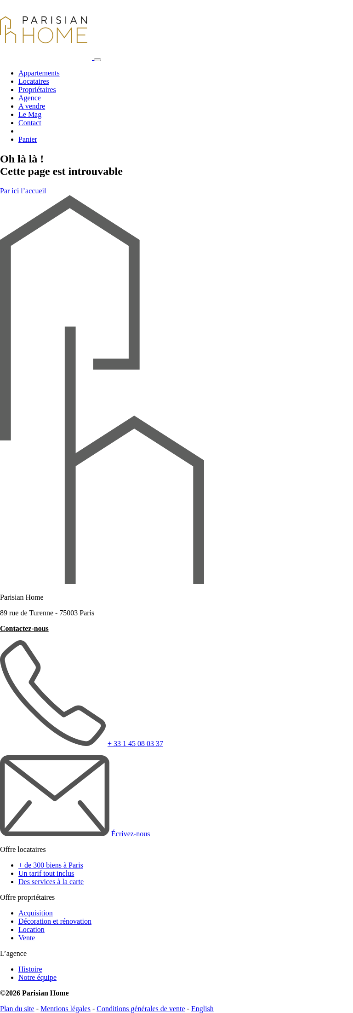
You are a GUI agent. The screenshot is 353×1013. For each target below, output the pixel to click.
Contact (29, 123)
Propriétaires (37, 89)
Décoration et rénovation (54, 921)
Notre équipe (37, 977)
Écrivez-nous (130, 834)
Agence (29, 98)
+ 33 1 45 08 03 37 (135, 743)
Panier (27, 139)
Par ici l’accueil (23, 191)
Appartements (39, 73)
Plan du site (17, 1009)
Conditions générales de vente (141, 1009)
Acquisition (35, 913)
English (202, 1009)
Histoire (30, 969)
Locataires (33, 81)
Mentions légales (65, 1009)
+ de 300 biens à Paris (50, 865)
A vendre (31, 106)
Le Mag (29, 114)
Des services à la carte (51, 882)
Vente (26, 938)
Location (31, 929)
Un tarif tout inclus (46, 873)
